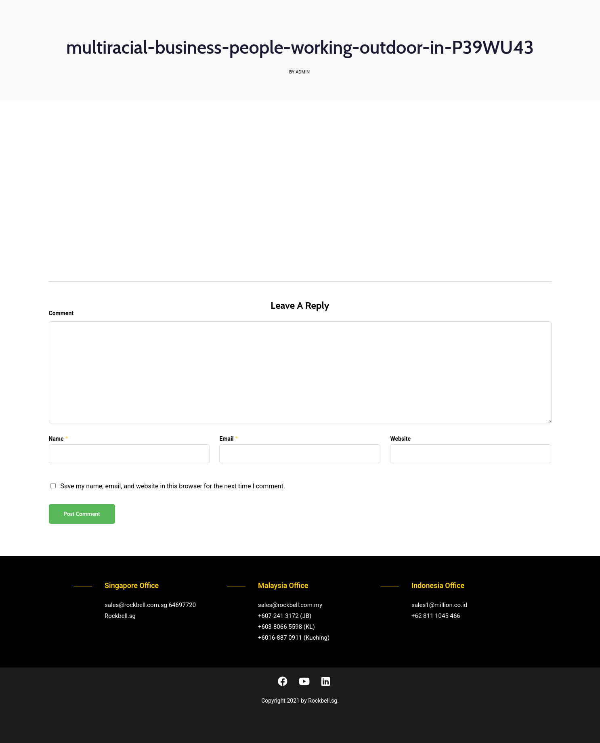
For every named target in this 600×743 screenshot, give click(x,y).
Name (56, 438)
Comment (61, 313)
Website (400, 438)
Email (226, 438)
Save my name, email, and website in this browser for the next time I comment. (172, 486)
